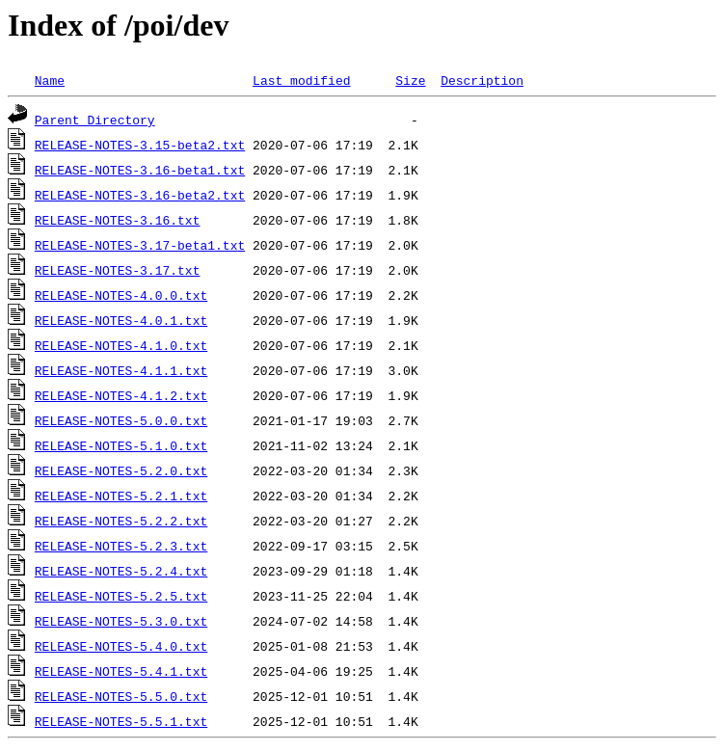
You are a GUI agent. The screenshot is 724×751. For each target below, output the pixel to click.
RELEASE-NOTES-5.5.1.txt (121, 721)
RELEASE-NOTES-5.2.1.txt (121, 495)
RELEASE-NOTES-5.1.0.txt (121, 445)
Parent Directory (95, 119)
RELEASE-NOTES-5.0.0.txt (121, 420)
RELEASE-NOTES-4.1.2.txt (121, 395)
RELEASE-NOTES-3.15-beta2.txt (140, 144)
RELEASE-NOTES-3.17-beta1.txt (140, 245)
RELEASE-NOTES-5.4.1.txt (121, 671)
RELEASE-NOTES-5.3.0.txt (121, 621)
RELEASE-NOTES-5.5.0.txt (121, 696)
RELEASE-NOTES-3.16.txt (118, 219)
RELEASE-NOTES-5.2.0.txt (121, 470)
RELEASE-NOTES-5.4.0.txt (121, 646)
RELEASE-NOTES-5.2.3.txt (121, 545)
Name (50, 80)
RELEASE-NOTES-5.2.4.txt (121, 570)
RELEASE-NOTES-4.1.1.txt (121, 370)
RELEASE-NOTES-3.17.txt (118, 270)
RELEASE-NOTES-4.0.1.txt (121, 320)
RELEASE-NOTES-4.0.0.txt (121, 295)
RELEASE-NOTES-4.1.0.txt (121, 345)
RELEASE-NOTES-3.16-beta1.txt (140, 169)
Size (410, 80)
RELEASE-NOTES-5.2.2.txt (121, 520)
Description (482, 80)
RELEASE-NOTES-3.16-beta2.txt (140, 194)
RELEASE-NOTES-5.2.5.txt (121, 595)
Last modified (301, 80)
